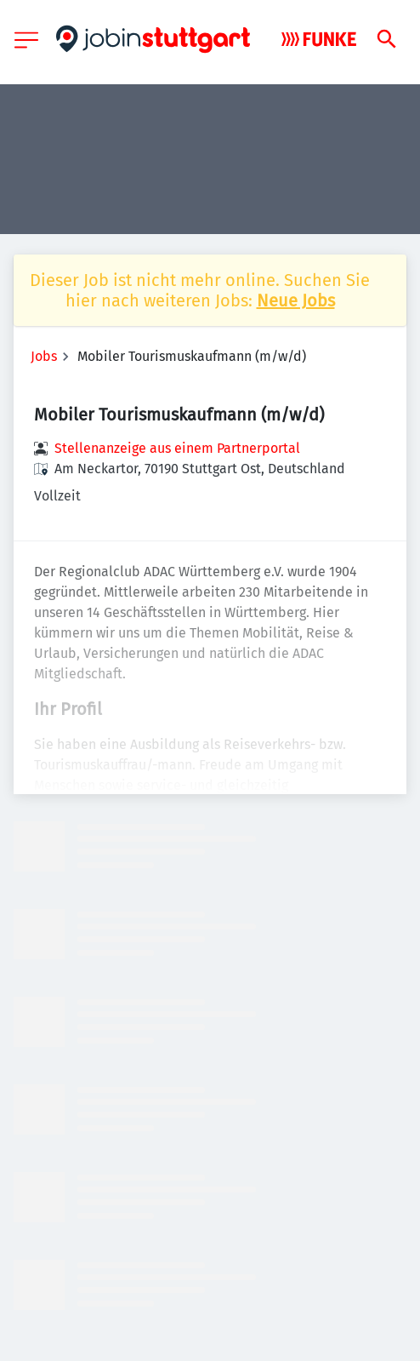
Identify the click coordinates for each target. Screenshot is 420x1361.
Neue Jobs (296, 300)
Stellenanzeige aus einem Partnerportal (177, 448)
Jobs (44, 356)
